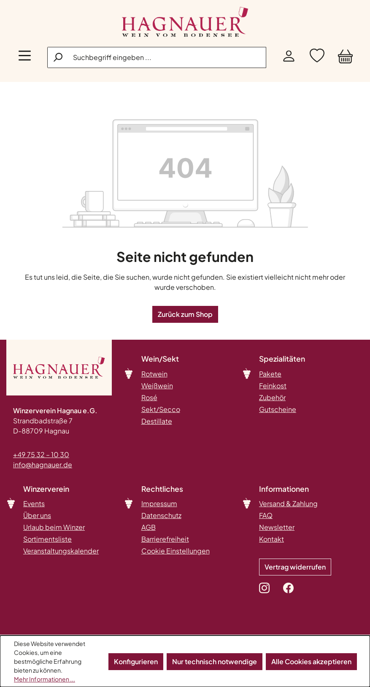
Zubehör (272, 397)
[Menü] (25, 57)
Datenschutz (161, 515)
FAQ (266, 515)
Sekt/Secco (160, 409)
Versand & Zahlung (288, 503)
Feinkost (272, 385)
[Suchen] (58, 57)
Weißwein (157, 385)
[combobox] (156, 57)
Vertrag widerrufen (295, 566)
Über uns (37, 515)
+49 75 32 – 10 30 (41, 454)
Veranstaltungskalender (61, 550)
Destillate (156, 421)
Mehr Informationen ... (44, 679)
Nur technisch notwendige (214, 661)
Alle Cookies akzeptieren (311, 661)
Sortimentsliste (47, 538)
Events (34, 503)
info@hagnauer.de (42, 464)
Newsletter (276, 527)
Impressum (159, 503)
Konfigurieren (136, 661)
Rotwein (154, 373)
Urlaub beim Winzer (54, 527)
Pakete (270, 373)
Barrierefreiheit (165, 538)
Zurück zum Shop (185, 314)
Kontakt (271, 538)
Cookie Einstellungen (175, 550)
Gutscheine (277, 409)
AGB (148, 527)
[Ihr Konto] (289, 57)
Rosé (149, 397)
